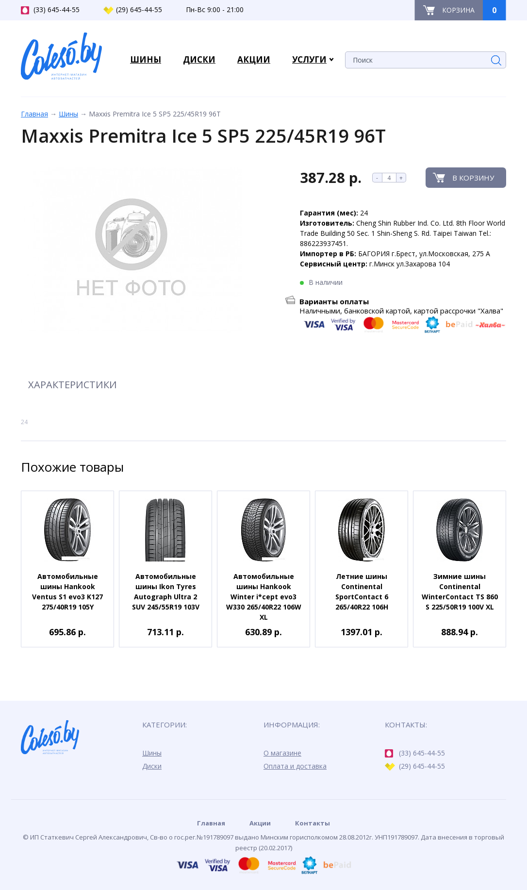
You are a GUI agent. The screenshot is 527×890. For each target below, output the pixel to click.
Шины (68, 113)
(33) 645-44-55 (50, 10)
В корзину (473, 177)
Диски (152, 766)
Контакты (312, 823)
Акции (260, 823)
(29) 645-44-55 (132, 10)
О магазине (282, 753)
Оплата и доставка (295, 766)
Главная (34, 113)
